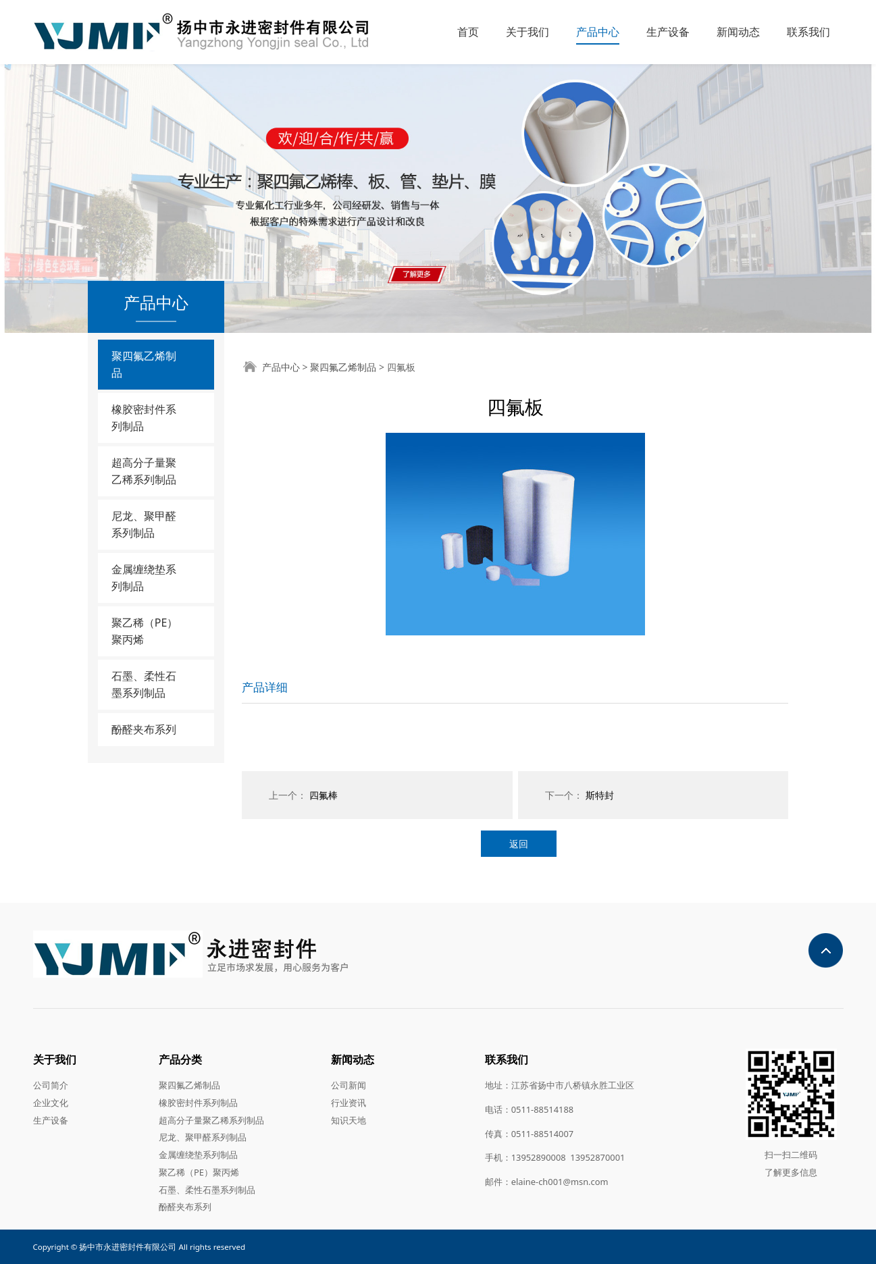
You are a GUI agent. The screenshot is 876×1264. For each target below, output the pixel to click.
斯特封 (600, 795)
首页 (468, 31)
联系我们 (808, 31)
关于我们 (527, 31)
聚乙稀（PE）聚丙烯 (144, 631)
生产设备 (668, 31)
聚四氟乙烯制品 (143, 364)
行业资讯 (348, 1103)
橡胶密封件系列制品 (143, 417)
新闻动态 (738, 31)
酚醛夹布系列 (143, 729)
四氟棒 (323, 795)
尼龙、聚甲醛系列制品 (143, 524)
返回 (518, 843)
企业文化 (50, 1103)
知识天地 (348, 1120)
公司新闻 (348, 1085)
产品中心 (597, 31)
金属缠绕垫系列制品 (143, 578)
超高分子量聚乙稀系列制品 (143, 471)
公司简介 (50, 1085)
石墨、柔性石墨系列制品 (143, 684)
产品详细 (265, 687)
